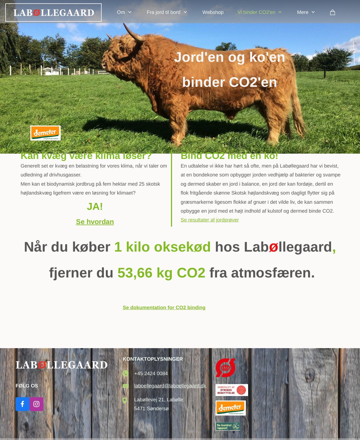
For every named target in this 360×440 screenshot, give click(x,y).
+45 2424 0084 (151, 373)
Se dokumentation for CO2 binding (164, 307)
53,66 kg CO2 (161, 273)
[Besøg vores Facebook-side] (23, 404)
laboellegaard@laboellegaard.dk (170, 386)
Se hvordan (95, 221)
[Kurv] (332, 12)
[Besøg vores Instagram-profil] (36, 404)
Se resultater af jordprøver (210, 220)
